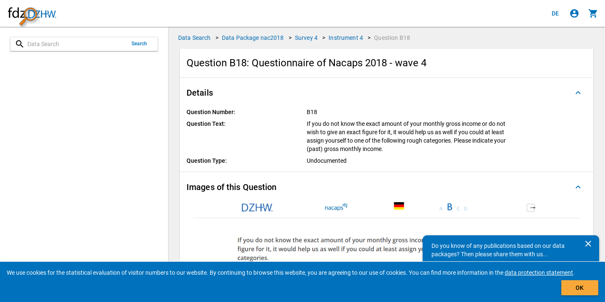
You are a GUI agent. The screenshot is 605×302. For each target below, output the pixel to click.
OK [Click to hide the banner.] (580, 287)
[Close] (588, 243)
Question (392, 37)
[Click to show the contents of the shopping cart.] (593, 13)
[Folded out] (578, 92)
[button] (387, 92)
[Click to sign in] (574, 13)
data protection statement (539, 272)
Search (139, 44)
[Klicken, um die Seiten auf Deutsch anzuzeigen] (555, 13)
